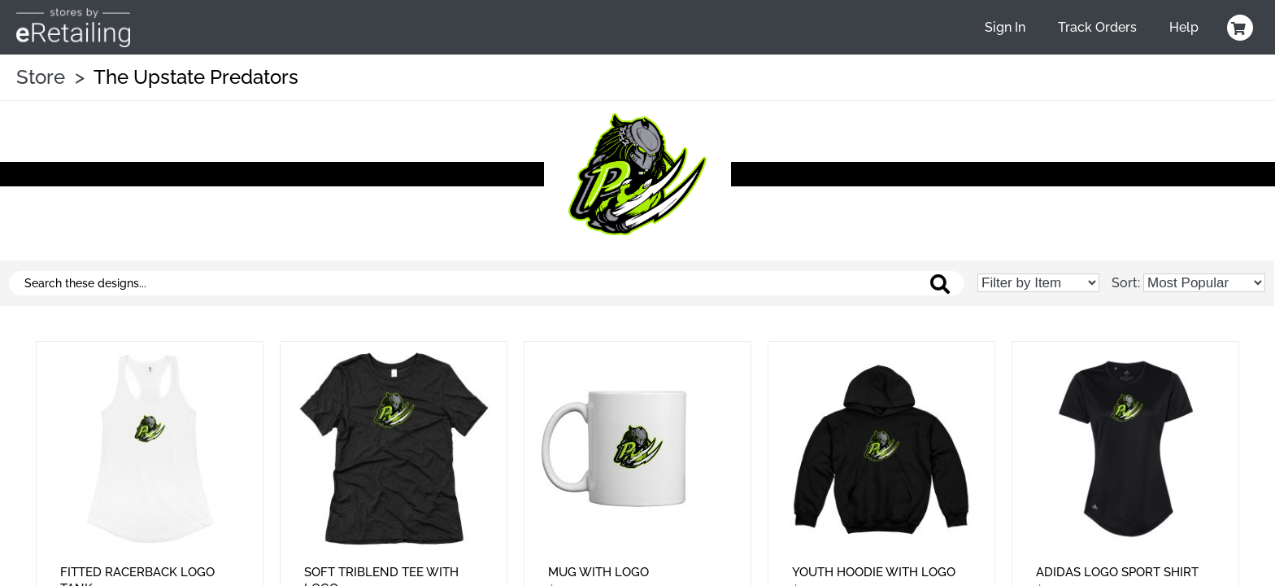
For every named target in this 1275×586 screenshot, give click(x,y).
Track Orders (1097, 27)
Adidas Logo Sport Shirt (1117, 572)
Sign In (1005, 27)
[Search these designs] (486, 283)
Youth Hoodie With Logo (873, 572)
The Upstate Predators (196, 77)
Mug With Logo (598, 572)
